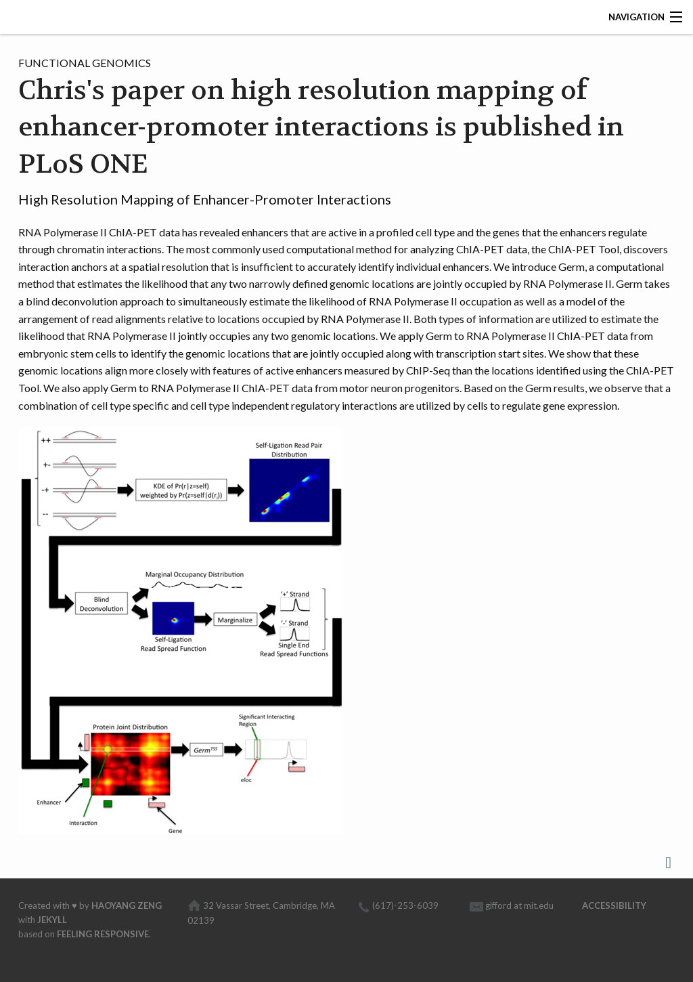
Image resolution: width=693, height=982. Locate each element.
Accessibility (614, 905)
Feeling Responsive (103, 933)
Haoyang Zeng (126, 905)
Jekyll (52, 919)
